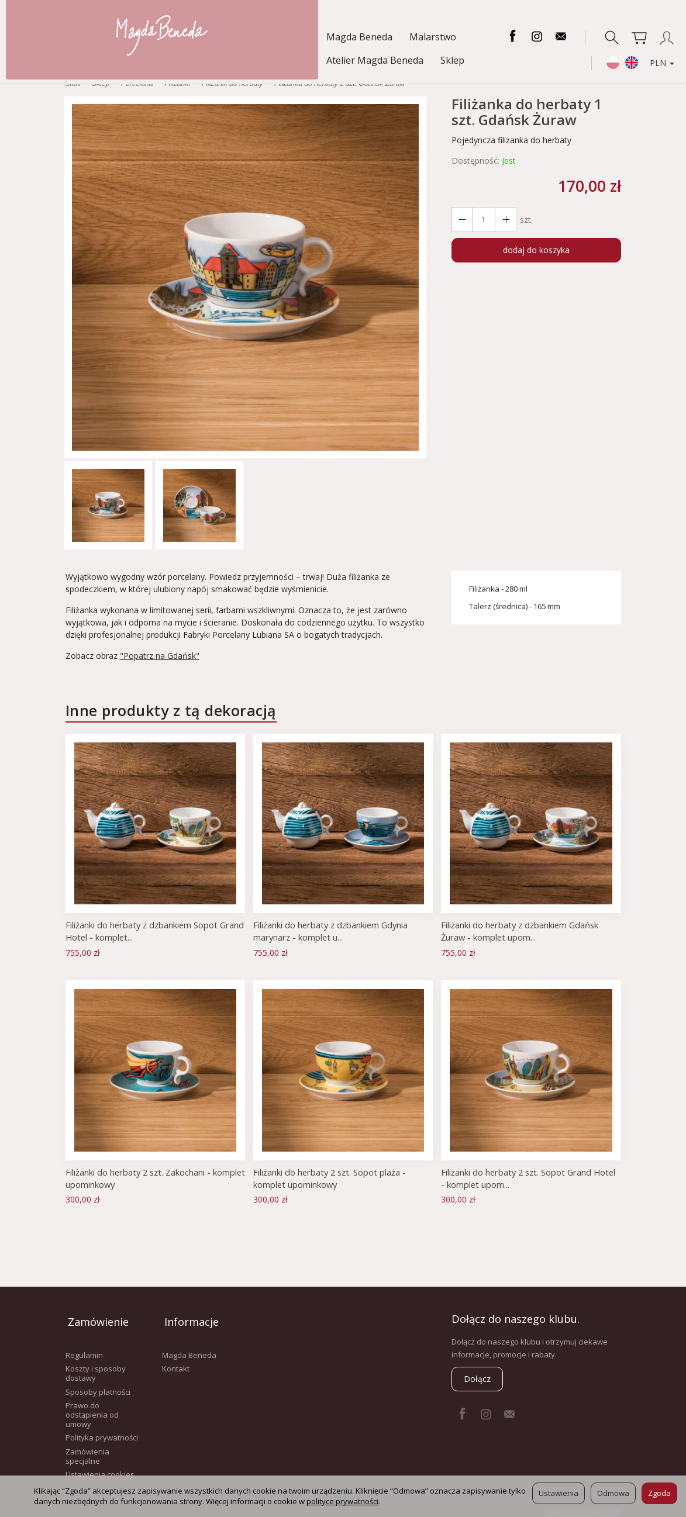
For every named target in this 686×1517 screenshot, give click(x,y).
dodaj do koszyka (536, 249)
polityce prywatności (342, 1501)
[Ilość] (482, 219)
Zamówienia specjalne (87, 1450)
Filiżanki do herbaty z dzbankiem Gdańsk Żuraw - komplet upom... (521, 930)
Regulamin (84, 1348)
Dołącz (477, 1378)
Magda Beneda (55, 36)
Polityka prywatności (102, 1431)
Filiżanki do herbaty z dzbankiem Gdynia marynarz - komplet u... (332, 930)
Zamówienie (96, 1319)
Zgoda (659, 1493)
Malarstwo (128, 36)
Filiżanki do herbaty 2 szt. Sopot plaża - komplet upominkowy (331, 1178)
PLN (654, 62)
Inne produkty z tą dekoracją (171, 710)
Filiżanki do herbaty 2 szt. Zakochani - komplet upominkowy (139, 1178)
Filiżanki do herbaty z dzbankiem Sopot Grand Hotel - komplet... (143, 930)
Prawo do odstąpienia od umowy (92, 1408)
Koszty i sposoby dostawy (96, 1367)
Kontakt (175, 1362)
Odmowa (613, 1493)
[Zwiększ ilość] (461, 219)
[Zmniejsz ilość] (503, 219)
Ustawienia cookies (100, 1468)
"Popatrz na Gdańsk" (159, 655)
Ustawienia (558, 1493)
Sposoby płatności (98, 1385)
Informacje (189, 1319)
